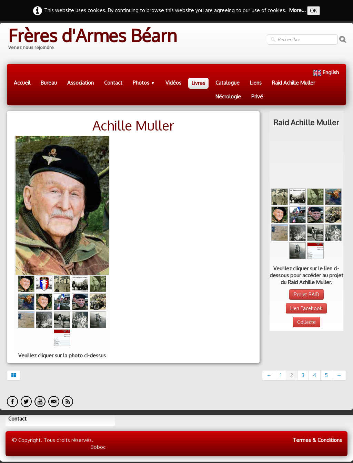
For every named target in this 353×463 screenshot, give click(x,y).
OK (313, 10)
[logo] (92, 39)
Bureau (49, 82)
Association (80, 82)
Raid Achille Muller (293, 82)
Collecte (306, 274)
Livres (198, 83)
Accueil (22, 82)
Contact (113, 82)
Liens (256, 82)
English (326, 72)
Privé (257, 96)
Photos (144, 82)
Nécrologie (228, 96)
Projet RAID (306, 246)
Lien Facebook (306, 260)
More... (297, 10)
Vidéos (173, 82)
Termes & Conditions (317, 440)
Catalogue (227, 82)
